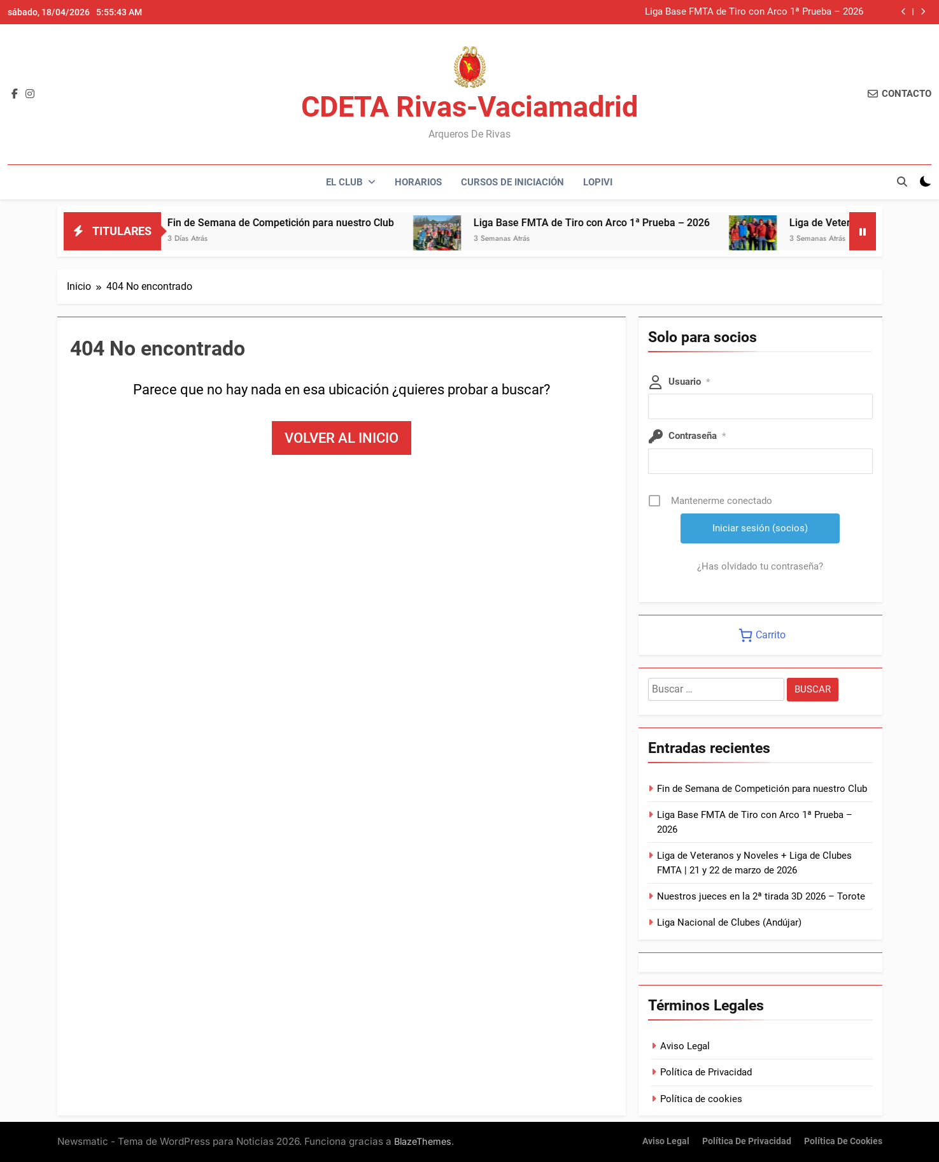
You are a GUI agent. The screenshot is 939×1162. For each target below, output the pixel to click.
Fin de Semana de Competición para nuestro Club (306, 223)
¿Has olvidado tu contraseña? (760, 566)
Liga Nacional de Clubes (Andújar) (729, 922)
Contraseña (697, 435)
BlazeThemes (422, 1141)
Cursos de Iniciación (512, 182)
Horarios (418, 182)
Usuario (689, 381)
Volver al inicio (342, 438)
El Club (344, 182)
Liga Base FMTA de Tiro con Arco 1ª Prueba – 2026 (754, 12)
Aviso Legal (685, 1046)
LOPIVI (597, 182)
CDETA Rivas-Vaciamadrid (469, 107)
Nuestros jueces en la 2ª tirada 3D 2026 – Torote (761, 896)
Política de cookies (701, 1099)
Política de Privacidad (706, 1072)
